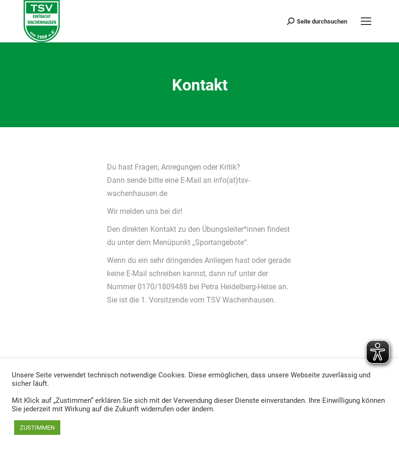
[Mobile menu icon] (366, 21)
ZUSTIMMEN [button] (37, 427)
